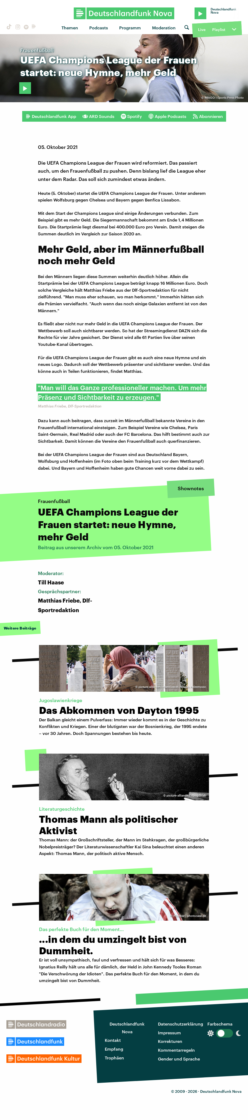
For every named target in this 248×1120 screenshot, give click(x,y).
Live (202, 29)
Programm (130, 27)
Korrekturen (170, 1041)
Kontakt (113, 1040)
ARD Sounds (98, 116)
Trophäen (114, 1057)
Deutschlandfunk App (50, 116)
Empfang (114, 1048)
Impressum (169, 1032)
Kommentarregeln (176, 1049)
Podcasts (98, 27)
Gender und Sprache (179, 1058)
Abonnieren (208, 116)
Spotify (131, 116)
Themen (69, 27)
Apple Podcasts (167, 116)
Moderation (164, 27)
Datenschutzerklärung (180, 1023)
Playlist (218, 29)
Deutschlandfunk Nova (127, 1027)
